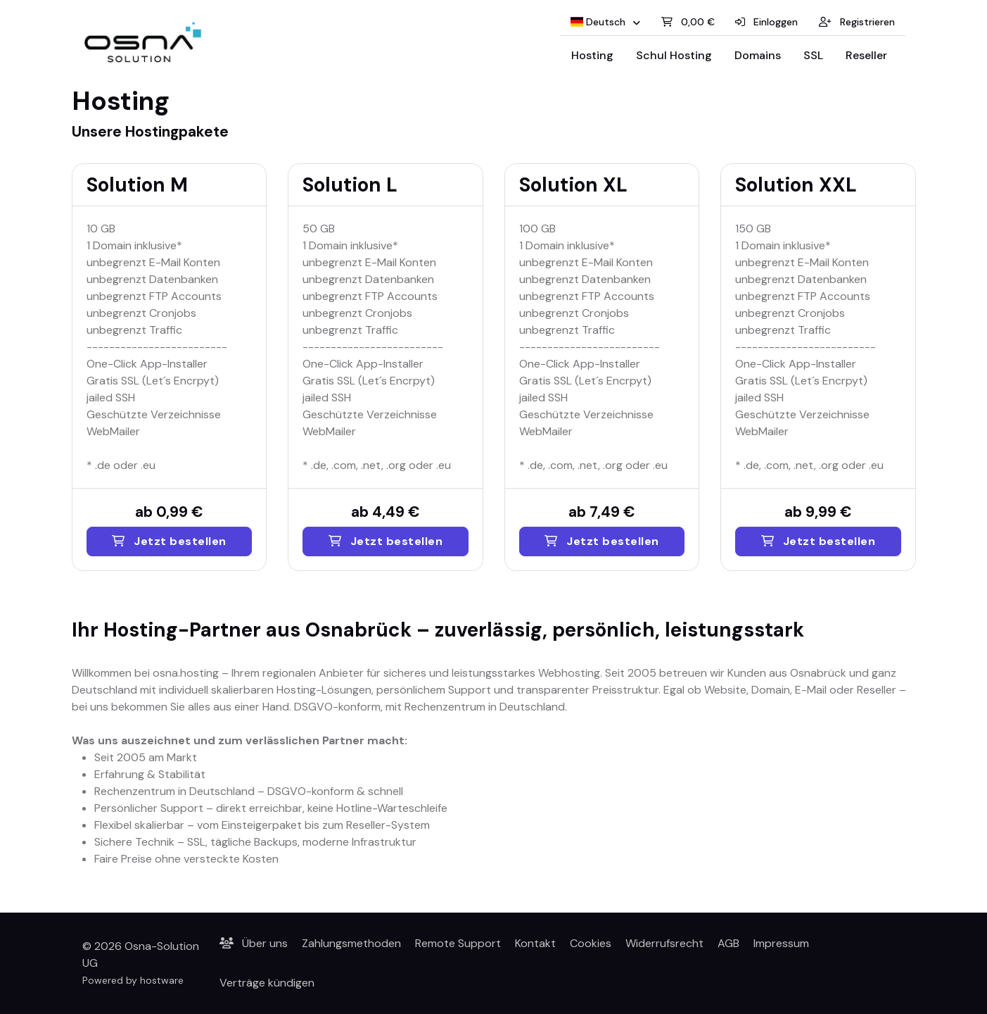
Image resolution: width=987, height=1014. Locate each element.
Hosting (592, 55)
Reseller (866, 55)
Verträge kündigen (266, 982)
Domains (757, 55)
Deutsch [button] (600, 21)
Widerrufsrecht (664, 943)
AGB (728, 943)
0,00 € (688, 21)
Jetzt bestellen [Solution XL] (602, 541)
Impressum (781, 943)
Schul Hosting (674, 55)
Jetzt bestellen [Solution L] (386, 541)
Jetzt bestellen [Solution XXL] (818, 541)
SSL (813, 55)
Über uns (253, 943)
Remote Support (458, 943)
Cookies (590, 943)
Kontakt (535, 943)
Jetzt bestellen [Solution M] (169, 541)
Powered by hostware (133, 980)
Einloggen (766, 21)
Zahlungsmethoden (351, 943)
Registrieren (857, 21)
